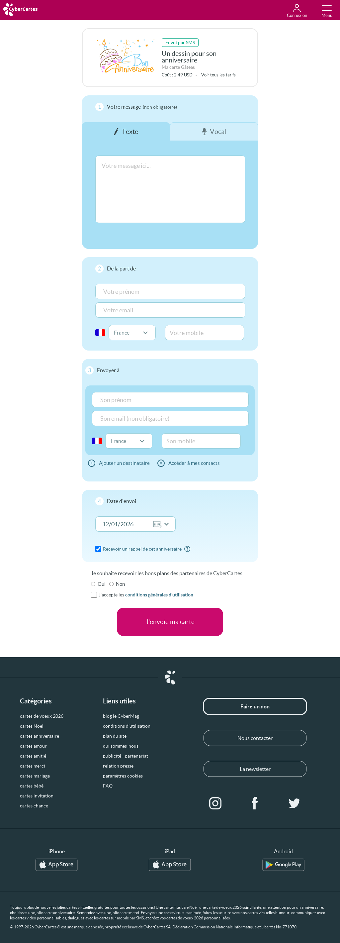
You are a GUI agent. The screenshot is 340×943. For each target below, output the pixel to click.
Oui (102, 584)
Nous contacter (255, 738)
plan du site (115, 736)
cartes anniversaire (39, 736)
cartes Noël (31, 726)
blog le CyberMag (121, 716)
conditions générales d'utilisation (159, 594)
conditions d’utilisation (126, 726)
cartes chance (34, 805)
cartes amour (33, 746)
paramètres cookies (123, 776)
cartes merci (32, 766)
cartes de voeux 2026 (41, 716)
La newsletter (255, 769)
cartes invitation (36, 795)
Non (120, 584)
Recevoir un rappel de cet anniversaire (142, 549)
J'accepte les (146, 594)
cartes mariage (35, 776)
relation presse (118, 766)
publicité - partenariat (125, 756)
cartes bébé (31, 785)
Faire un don (255, 706)
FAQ (108, 785)
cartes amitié (33, 756)
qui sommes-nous (120, 746)
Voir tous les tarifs (218, 74)
